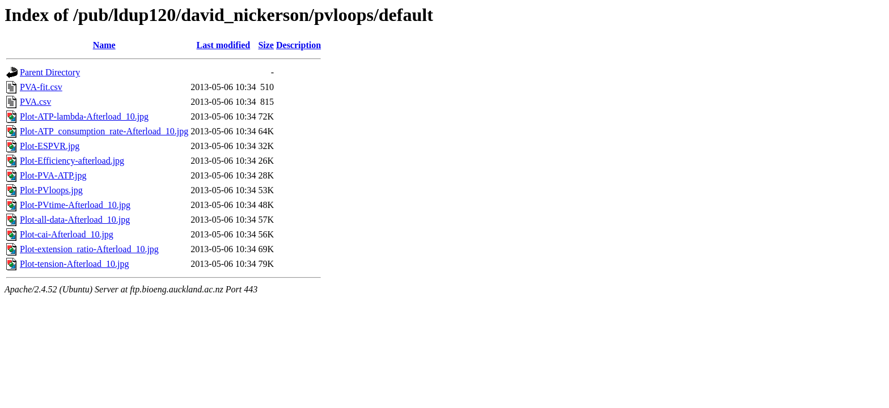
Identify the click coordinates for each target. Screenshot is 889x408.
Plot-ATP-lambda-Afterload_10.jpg (84, 116)
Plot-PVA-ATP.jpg (53, 175)
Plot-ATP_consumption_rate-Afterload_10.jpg (104, 131)
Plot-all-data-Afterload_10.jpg (75, 219)
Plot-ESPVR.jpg (49, 146)
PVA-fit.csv (41, 87)
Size (266, 45)
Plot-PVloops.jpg (51, 190)
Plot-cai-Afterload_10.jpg (66, 234)
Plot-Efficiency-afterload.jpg (72, 160)
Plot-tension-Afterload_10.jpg (74, 264)
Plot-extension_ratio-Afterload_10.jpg (89, 249)
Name (104, 45)
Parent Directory (50, 72)
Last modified (224, 45)
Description (298, 45)
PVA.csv (35, 102)
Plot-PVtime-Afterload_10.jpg (75, 205)
